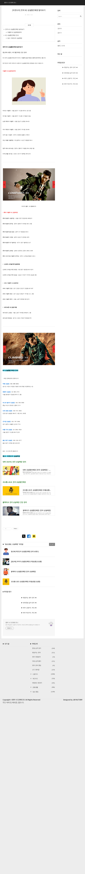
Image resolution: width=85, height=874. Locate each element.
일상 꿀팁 (43, 813)
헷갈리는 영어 (43, 774)
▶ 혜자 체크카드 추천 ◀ (28, 734)
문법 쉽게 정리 (43, 769)
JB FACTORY (77, 821)
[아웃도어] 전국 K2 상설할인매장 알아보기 (28, 10)
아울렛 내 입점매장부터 (14, 32)
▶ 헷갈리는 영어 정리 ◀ (28, 719)
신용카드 (43, 795)
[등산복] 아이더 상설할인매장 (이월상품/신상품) (26, 683)
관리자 (60, 28)
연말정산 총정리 (43, 804)
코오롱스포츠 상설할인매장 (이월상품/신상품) (25, 703)
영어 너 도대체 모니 (11, 744)
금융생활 (43, 808)
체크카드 (43, 799)
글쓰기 (60, 33)
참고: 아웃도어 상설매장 (14, 38)
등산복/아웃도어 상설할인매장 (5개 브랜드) (25, 673)
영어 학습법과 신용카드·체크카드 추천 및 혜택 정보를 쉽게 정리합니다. (22, 746)
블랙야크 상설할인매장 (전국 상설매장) (23, 693)
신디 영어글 (43, 791)
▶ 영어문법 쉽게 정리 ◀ (28, 724)
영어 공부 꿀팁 (43, 786)
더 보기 (52, 665)
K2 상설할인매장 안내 (12, 35)
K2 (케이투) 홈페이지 (12, 497)
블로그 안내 (61, 46)
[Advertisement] (29, 298)
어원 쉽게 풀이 (43, 782)
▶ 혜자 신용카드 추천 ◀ (28, 729)
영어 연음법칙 (43, 778)
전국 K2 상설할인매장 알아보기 (14, 29)
